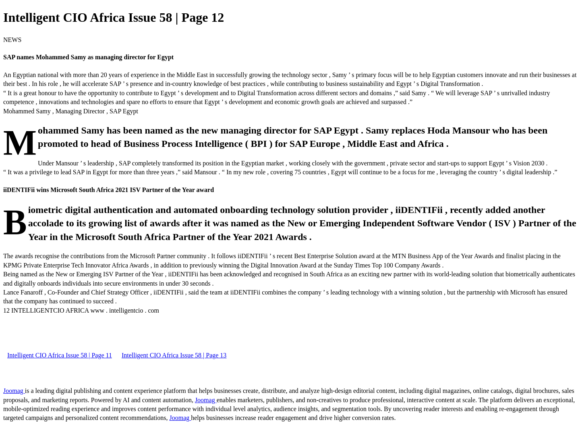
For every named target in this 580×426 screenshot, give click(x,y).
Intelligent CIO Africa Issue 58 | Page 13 (174, 355)
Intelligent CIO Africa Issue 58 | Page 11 (59, 355)
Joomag (14, 390)
